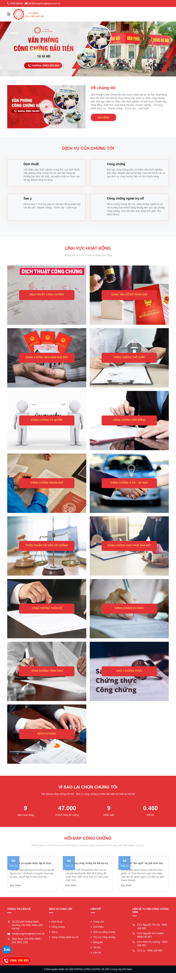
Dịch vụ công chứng (103, 932)
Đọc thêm (15, 885)
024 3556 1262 (20, 942)
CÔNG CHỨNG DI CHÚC (129, 608)
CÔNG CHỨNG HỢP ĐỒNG (129, 420)
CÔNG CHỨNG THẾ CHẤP (129, 357)
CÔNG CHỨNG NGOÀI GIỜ (46, 482)
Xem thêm (103, 117)
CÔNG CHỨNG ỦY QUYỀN (47, 420)
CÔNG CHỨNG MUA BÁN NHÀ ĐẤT (46, 357)
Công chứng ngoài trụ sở (63, 937)
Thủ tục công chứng (103, 937)
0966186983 (16, 3)
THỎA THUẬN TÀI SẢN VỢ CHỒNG (47, 545)
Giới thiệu (97, 926)
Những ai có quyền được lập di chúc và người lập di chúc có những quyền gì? (54, 863)
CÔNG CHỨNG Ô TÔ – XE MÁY (129, 482)
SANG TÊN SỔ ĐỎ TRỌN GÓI (129, 294)
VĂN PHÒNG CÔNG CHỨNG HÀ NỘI (88, 969)
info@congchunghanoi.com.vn (44, 3)
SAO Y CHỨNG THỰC (129, 671)
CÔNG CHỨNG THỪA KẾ (47, 608)
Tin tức (96, 947)
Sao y (53, 932)
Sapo (129, 969)
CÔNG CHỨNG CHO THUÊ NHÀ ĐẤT (129, 545)
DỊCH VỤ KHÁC (46, 733)
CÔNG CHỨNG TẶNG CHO (47, 671)
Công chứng (57, 926)
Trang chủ (97, 921)
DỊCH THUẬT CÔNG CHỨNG (47, 294)
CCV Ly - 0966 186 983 (149, 950)
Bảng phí (97, 942)
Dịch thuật (56, 921)
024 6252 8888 (32, 938)
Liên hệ (96, 952)
